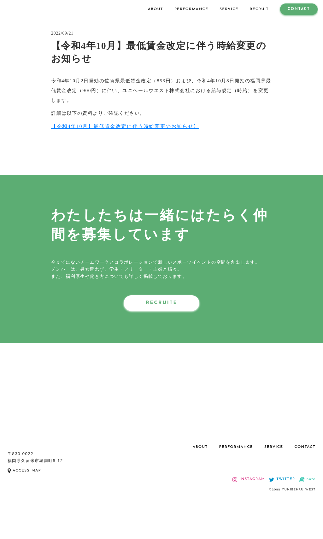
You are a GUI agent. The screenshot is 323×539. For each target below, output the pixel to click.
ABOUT (200, 463)
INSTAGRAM (251, 496)
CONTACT (304, 463)
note (310, 496)
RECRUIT (257, 9)
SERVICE (273, 463)
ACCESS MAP (27, 489)
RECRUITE (161, 310)
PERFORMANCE (236, 463)
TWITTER (285, 496)
